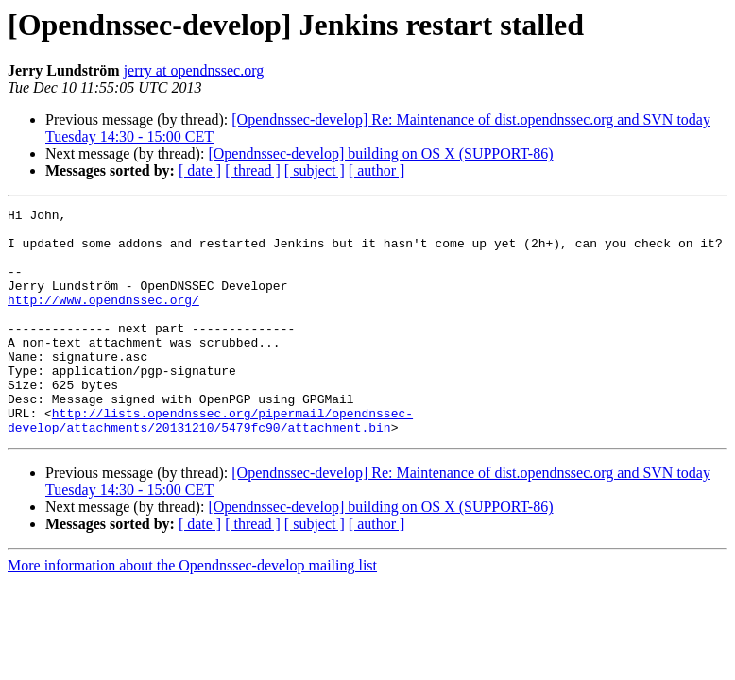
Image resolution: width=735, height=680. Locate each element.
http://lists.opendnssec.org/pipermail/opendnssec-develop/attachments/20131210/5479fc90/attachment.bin (210, 464)
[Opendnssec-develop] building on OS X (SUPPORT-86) (380, 153)
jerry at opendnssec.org (194, 70)
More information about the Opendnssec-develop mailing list (192, 611)
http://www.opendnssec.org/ (103, 319)
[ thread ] (253, 170)
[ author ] (377, 170)
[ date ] (200, 170)
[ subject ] (314, 170)
